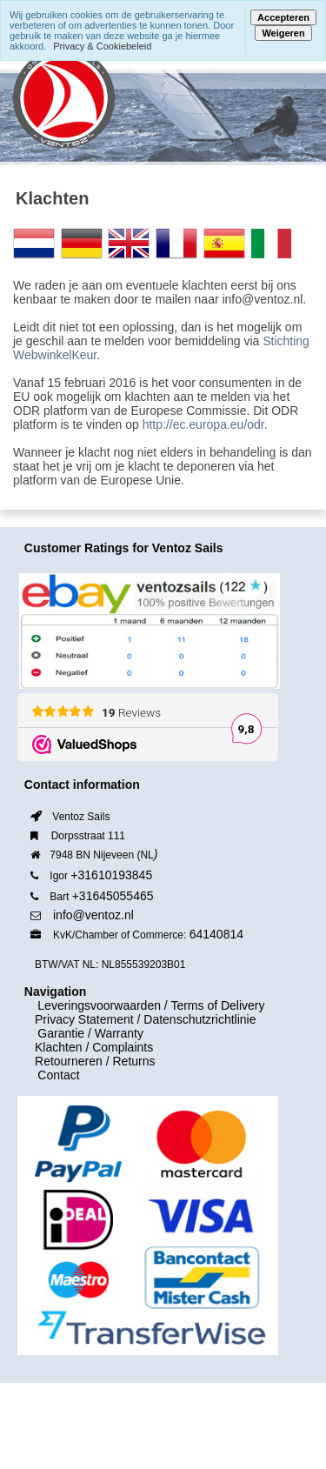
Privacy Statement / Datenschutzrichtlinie (145, 1019)
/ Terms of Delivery (213, 1005)
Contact (48, 1075)
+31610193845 (111, 875)
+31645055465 (113, 896)
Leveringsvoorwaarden (89, 1005)
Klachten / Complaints (94, 1047)
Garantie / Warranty (80, 1033)
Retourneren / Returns (95, 1061)
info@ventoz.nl (93, 915)
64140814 (216, 934)
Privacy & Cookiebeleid (102, 46)
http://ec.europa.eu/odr (203, 424)
